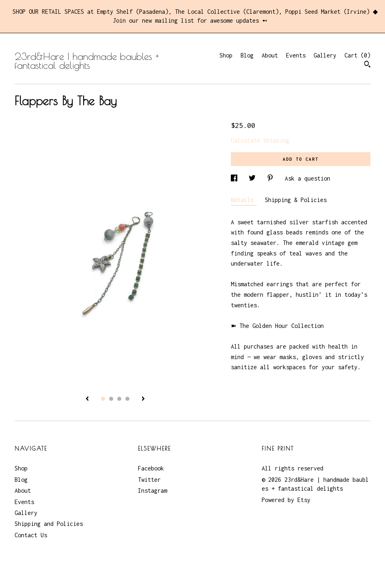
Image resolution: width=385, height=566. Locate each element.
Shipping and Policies (49, 523)
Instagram (152, 490)
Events (295, 55)
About (270, 55)
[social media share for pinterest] (272, 178)
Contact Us (31, 535)
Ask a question (307, 178)
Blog (247, 55)
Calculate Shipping (260, 140)
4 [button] (127, 399)
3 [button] (119, 399)
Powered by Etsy (286, 499)
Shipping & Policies (296, 199)
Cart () (357, 55)
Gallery (325, 55)
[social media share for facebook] (236, 178)
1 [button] (103, 399)
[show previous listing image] (87, 399)
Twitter (149, 479)
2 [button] (111, 399)
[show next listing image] (143, 399)
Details (244, 199)
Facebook (151, 468)
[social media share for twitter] (254, 178)
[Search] (367, 65)
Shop (225, 55)
